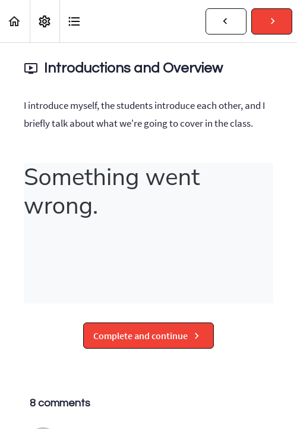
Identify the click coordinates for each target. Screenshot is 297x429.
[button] (15, 21)
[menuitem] (44, 21)
